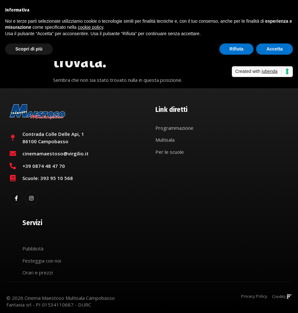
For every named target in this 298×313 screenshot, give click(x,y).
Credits (282, 298)
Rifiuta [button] (237, 48)
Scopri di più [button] (29, 48)
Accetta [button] (274, 48)
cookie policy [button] (90, 27)
